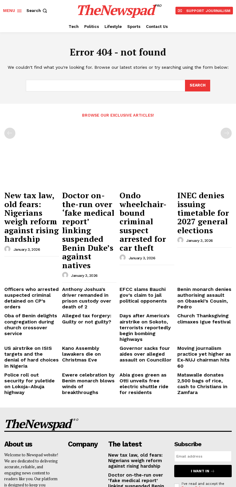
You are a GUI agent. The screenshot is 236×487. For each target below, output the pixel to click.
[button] (37, 11)
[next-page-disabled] (226, 132)
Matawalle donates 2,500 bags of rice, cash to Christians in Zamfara (202, 306)
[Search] (197, 85)
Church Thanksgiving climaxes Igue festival (199, 264)
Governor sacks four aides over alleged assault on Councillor (146, 288)
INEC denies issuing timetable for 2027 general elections (203, 199)
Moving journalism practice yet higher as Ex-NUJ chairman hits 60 (203, 288)
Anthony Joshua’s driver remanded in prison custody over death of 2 (86, 249)
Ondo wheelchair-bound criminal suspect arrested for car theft (145, 202)
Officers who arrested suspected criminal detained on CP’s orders (28, 249)
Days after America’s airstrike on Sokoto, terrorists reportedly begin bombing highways (146, 268)
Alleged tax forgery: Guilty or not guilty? (88, 264)
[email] (203, 371)
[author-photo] (8, 225)
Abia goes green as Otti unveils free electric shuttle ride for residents (145, 306)
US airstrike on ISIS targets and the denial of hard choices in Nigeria (29, 288)
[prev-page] (9, 132)
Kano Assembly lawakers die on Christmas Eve (87, 286)
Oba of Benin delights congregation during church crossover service (30, 266)
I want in (202, 385)
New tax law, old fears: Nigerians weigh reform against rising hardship (25, 205)
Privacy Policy (193, 401)
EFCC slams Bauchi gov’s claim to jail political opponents (144, 249)
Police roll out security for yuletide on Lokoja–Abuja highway (30, 306)
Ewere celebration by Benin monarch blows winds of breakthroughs (86, 306)
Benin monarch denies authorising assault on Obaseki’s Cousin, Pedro (201, 249)
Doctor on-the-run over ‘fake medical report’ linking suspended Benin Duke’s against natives (86, 207)
